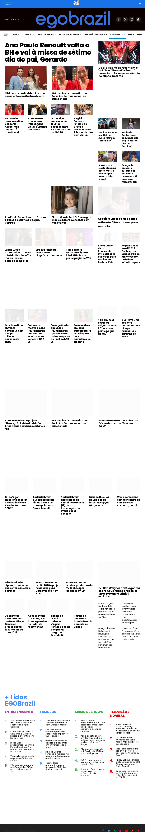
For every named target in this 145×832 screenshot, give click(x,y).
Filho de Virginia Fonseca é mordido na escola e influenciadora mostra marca (57, 760)
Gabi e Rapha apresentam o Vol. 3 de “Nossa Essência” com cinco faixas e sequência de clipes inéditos (119, 71)
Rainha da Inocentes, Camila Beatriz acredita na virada (83, 626)
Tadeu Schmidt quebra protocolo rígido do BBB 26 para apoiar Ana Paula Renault (43, 508)
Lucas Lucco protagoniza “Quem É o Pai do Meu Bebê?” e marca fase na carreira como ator (18, 261)
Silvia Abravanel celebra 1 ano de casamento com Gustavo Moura (24, 104)
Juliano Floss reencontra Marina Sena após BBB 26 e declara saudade (55, 771)
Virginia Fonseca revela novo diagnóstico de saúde (48, 258)
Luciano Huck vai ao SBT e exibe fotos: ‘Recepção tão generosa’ (99, 506)
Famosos (29, 34)
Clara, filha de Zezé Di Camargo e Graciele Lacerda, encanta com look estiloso (71, 225)
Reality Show (46, 34)
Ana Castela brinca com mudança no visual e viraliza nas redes (37, 133)
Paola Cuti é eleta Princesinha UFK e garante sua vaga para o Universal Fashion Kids (107, 259)
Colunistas (117, 34)
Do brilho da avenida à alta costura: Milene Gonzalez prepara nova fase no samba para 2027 (14, 629)
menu (8, 4)
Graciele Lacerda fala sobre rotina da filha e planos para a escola (118, 227)
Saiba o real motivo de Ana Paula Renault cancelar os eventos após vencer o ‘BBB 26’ (36, 339)
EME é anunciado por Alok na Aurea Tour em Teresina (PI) (107, 136)
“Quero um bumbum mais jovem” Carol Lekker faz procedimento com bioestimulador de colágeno (129, 618)
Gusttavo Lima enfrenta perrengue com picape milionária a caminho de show (14, 339)
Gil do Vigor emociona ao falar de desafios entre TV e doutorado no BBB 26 (60, 135)
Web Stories (135, 34)
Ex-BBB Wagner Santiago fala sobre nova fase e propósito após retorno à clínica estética (119, 597)
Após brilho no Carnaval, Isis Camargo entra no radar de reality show (37, 626)
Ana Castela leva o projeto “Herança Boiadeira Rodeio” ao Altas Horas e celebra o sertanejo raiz (25, 429)
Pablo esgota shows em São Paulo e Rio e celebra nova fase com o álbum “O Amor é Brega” (93, 745)
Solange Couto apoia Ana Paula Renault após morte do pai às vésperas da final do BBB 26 (60, 339)
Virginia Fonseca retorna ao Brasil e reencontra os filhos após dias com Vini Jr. (83, 136)
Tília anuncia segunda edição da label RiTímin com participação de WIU (78, 259)
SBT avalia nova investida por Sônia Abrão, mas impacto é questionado (70, 106)
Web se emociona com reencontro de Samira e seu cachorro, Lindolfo (128, 506)
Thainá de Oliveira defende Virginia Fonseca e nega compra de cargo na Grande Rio (60, 631)
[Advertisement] (49, 169)
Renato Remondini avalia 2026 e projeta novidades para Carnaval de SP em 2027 (48, 593)
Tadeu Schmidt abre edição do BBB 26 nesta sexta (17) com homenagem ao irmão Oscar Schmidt (72, 510)
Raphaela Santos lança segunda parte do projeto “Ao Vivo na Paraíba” (130, 139)
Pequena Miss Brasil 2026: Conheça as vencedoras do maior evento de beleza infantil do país (131, 259)
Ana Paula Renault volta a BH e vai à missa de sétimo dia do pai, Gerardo (47, 57)
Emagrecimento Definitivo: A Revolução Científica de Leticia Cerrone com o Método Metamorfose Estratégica (106, 643)
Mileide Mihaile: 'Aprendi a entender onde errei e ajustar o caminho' (17, 591)
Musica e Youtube (70, 34)
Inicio (17, 34)
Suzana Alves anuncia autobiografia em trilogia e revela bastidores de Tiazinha (82, 339)
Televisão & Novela (95, 34)
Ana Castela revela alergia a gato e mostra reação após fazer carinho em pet (107, 172)
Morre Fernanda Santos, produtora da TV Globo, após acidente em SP (79, 591)
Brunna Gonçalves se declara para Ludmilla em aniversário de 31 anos (56, 749)
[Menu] (6, 35)
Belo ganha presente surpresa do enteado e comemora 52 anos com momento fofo (130, 173)
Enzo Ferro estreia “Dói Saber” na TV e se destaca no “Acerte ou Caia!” (118, 428)
